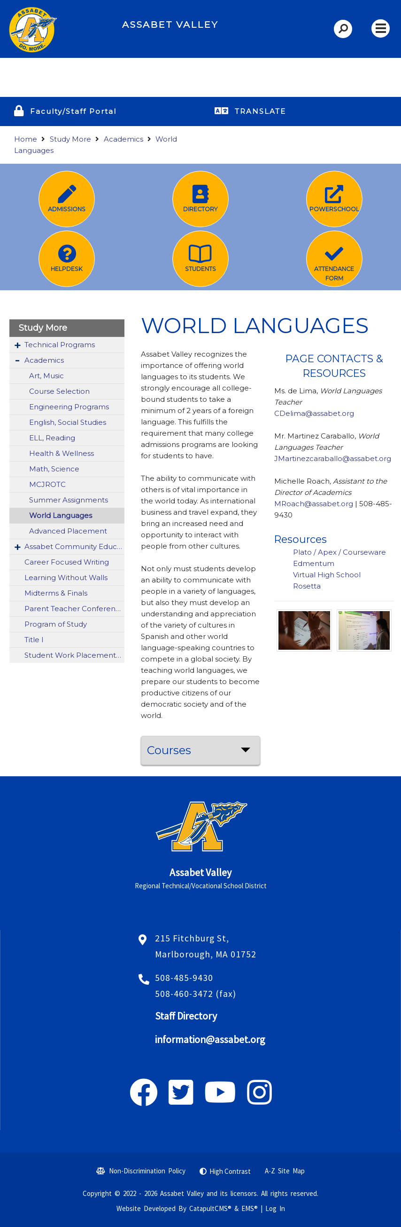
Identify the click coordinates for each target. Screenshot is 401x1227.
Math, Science (54, 468)
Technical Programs (59, 344)
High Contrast (230, 1171)
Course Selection (59, 391)
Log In (275, 1208)
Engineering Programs (69, 406)
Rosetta (308, 586)
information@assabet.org (210, 1039)
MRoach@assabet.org (313, 503)
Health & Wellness (61, 453)
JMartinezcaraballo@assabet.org (332, 458)
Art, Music (46, 375)
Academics (123, 139)
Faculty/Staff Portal (73, 111)
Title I (34, 639)
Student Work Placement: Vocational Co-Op (74, 655)
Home (25, 139)
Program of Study (55, 624)
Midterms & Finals (55, 593)
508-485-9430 (184, 977)
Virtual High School (327, 574)
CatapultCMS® (210, 1208)
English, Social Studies (67, 422)
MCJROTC (47, 484)
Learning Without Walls (66, 577)
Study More (70, 139)
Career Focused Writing (66, 562)
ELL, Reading (52, 437)
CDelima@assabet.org (314, 413)
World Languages (60, 515)
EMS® (249, 1208)
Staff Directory (186, 1016)
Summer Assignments (68, 499)
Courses (169, 750)
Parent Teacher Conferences (74, 608)
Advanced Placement (68, 530)
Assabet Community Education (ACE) (74, 546)
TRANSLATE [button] (260, 111)
